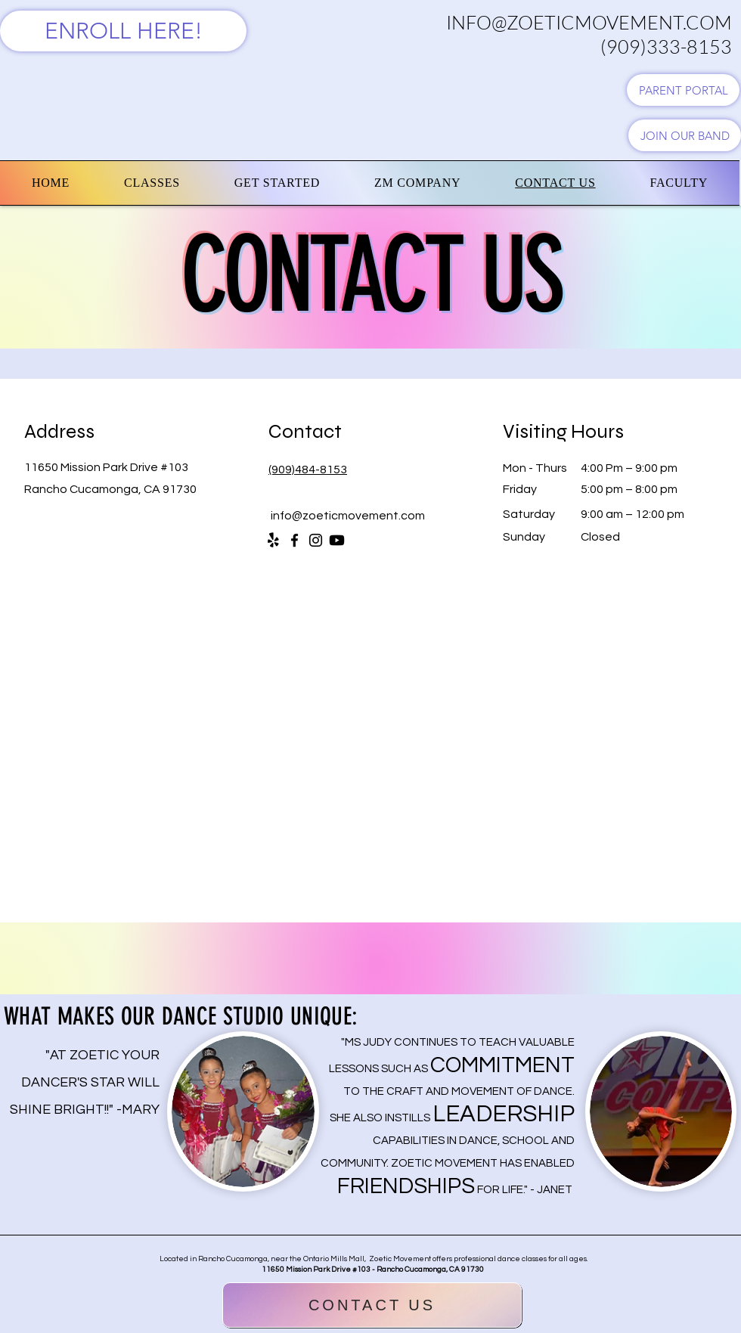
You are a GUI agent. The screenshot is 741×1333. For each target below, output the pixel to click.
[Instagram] (315, 540)
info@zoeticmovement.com (348, 516)
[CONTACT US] (372, 1305)
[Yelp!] (273, 540)
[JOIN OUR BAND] (684, 135)
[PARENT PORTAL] (683, 90)
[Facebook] (294, 540)
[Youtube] (337, 540)
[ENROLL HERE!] (123, 31)
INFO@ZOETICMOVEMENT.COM (589, 22)
